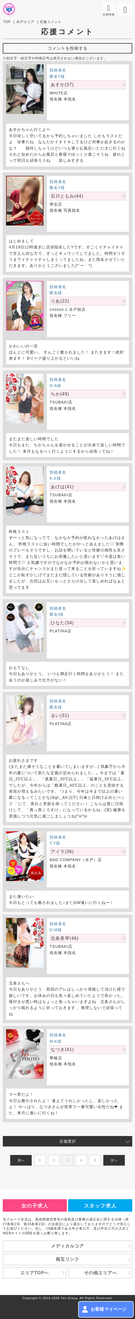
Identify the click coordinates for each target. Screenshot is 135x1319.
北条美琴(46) (64, 938)
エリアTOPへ (43, 1273)
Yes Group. (70, 1298)
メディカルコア (91, 1246)
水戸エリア (25, 22)
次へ (114, 1160)
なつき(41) (62, 1049)
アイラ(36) (62, 851)
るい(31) (60, 715)
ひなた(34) (62, 622)
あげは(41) (62, 486)
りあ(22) (60, 301)
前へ (21, 1160)
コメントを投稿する (68, 48)
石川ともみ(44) (67, 196)
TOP (7, 22)
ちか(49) (60, 394)
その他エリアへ (108, 1273)
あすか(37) (62, 84)
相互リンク (94, 1259)
